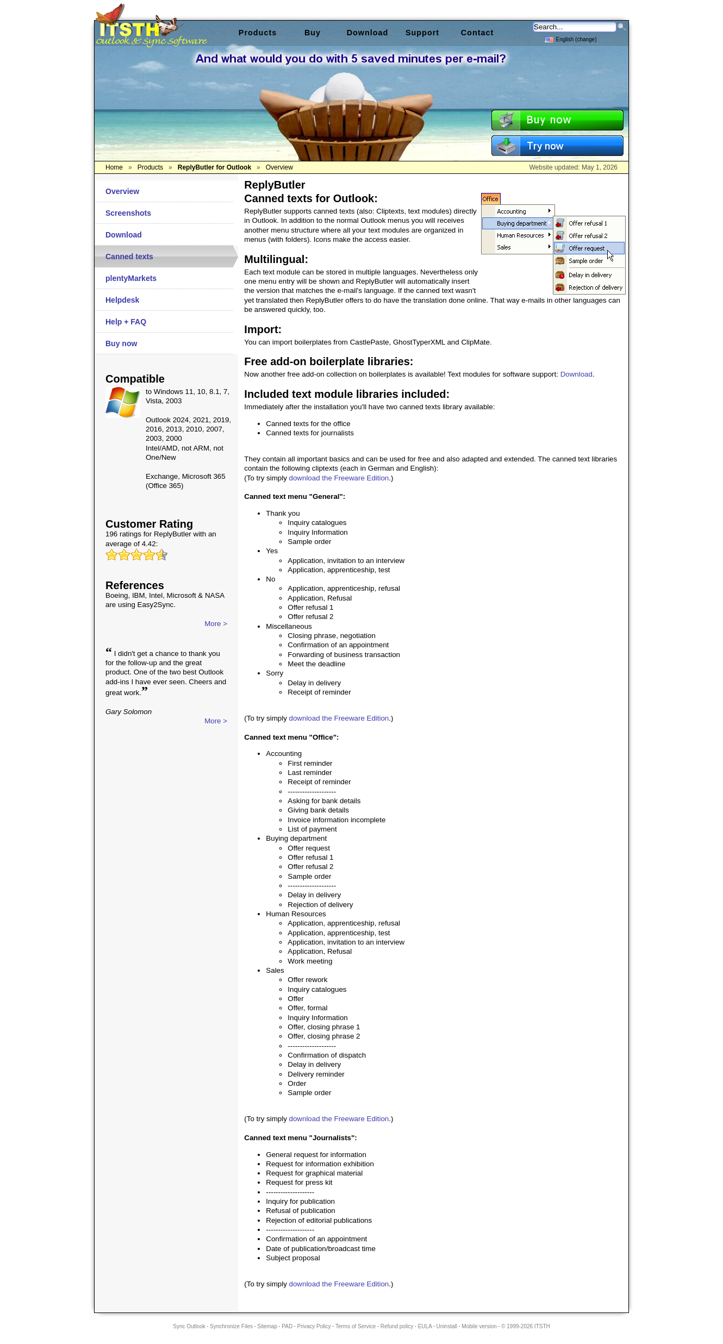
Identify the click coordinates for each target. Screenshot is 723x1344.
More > (215, 624)
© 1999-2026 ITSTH (525, 1326)
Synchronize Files (231, 1326)
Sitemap (267, 1326)
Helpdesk (122, 300)
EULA (425, 1326)
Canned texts (129, 256)
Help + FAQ (125, 321)
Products (258, 32)
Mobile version (479, 1326)
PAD (287, 1326)
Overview (122, 191)
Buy (312, 32)
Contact (477, 32)
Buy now (121, 343)
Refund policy (397, 1326)
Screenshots (128, 213)
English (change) (570, 38)
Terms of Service (355, 1326)
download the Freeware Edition (339, 478)
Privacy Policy (314, 1326)
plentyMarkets (131, 278)
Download (123, 234)
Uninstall (447, 1326)
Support (422, 32)
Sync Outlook (189, 1326)
